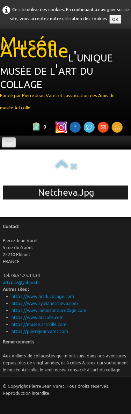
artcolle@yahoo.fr (21, 282)
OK (115, 19)
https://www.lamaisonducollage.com (49, 310)
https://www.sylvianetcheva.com (45, 303)
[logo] (65, 74)
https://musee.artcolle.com (39, 324)
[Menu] (9, 142)
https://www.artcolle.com (38, 317)
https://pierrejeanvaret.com (40, 331)
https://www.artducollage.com (43, 296)
